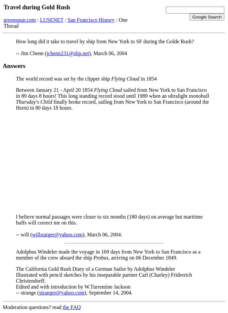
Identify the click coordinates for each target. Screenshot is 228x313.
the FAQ (72, 307)
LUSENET (52, 20)
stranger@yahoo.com (61, 293)
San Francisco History (91, 20)
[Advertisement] (114, 162)
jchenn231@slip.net (68, 53)
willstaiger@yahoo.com (57, 234)
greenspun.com (20, 20)
